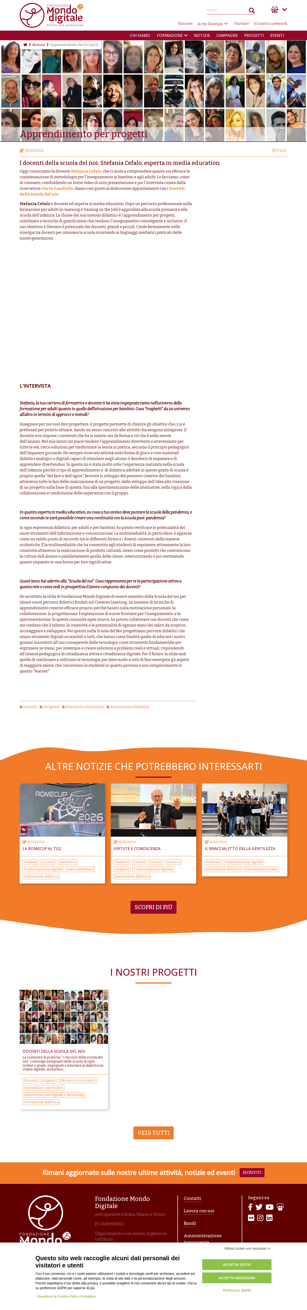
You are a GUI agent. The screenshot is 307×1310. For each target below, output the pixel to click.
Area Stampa (210, 24)
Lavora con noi (199, 1211)
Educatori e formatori (84, 707)
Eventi (277, 35)
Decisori (173, 862)
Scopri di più (153, 907)
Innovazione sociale (261, 869)
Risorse (185, 23)
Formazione (170, 35)
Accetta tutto (237, 1265)
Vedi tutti (153, 1133)
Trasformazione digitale (43, 869)
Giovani (139, 862)
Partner (241, 23)
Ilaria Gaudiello (57, 188)
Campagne (227, 35)
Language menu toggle (284, 9)
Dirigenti (51, 707)
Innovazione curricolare (43, 1088)
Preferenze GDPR (237, 1290)
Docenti (30, 707)
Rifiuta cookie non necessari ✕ (247, 1248)
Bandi (190, 1223)
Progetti (254, 35)
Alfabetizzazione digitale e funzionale (54, 1095)
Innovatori (67, 862)
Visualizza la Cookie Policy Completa (66, 1296)
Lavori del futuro (80, 869)
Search (252, 12)
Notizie (202, 35)
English (275, 9)
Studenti (30, 862)
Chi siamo (140, 35)
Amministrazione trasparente (203, 1239)
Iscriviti (252, 1172)
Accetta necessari (237, 1278)
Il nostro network (270, 23)
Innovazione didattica (129, 707)
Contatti (192, 1198)
